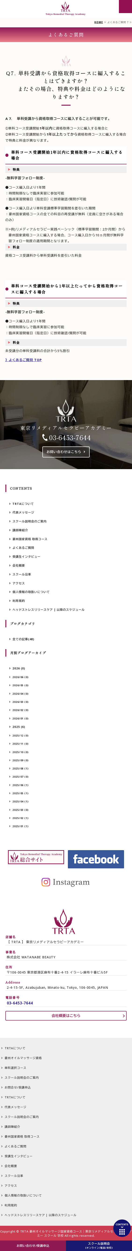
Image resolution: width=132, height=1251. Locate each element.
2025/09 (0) (20, 760)
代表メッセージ (23, 512)
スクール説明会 (99, 1245)
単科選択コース (15, 1068)
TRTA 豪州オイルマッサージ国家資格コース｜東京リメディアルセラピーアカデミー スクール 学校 (76, 1233)
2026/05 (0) (20, 685)
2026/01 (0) (20, 718)
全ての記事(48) (23, 639)
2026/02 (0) (20, 710)
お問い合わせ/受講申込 (33, 1246)
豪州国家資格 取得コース (30, 539)
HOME (98, 22)
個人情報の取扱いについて (31, 592)
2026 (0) (18, 668)
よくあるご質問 (23, 548)
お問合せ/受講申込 (18, 1087)
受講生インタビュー (26, 557)
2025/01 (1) (20, 826)
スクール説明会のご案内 (29, 521)
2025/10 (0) (20, 752)
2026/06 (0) (20, 677)
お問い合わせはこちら (64, 451)
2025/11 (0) (20, 743)
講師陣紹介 (20, 530)
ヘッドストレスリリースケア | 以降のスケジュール (48, 610)
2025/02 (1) (20, 818)
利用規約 (18, 601)
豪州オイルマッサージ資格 (23, 1058)
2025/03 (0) (20, 810)
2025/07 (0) (20, 776)
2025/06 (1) (20, 785)
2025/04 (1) (20, 801)
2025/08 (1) (20, 768)
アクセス (18, 583)
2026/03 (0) (20, 702)
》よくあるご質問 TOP (23, 360)
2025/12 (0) (20, 735)
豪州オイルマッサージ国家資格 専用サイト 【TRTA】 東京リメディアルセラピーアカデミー (66, 8)
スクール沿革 (21, 574)
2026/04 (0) (20, 693)
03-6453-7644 (70, 437)
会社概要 (18, 566)
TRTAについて (23, 504)
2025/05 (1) (20, 793)
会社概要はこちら (65, 1015)
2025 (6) (18, 727)
